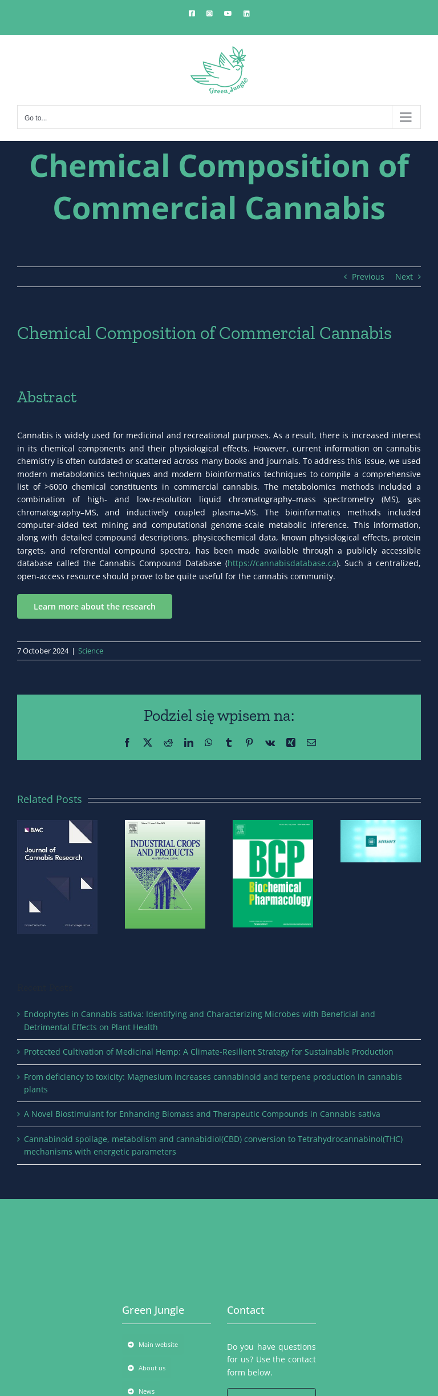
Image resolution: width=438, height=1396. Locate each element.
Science (90, 650)
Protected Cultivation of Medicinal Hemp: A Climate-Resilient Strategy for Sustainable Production (209, 1051)
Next (404, 276)
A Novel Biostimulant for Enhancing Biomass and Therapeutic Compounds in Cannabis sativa (202, 1113)
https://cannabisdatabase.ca (282, 563)
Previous (368, 276)
